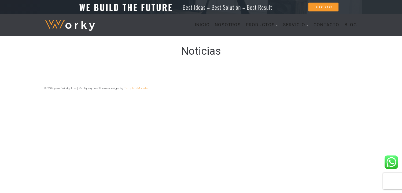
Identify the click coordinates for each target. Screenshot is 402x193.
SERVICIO (294, 25)
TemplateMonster (136, 88)
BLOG (351, 25)
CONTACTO (327, 25)
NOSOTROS (228, 25)
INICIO (202, 25)
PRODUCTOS (260, 25)
